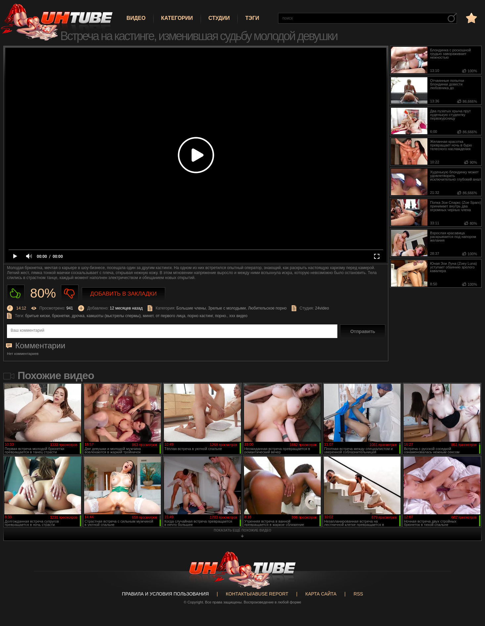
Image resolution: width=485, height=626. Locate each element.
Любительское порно (267, 308)
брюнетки (61, 315)
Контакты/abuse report (257, 594)
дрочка (78, 315)
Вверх (470, 589)
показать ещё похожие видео (242, 530)
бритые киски (37, 315)
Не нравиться (69, 293)
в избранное (471, 17)
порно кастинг (200, 315)
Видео (136, 18)
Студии (219, 18)
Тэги (252, 18)
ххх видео (238, 315)
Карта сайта (320, 594)
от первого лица (170, 315)
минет (148, 315)
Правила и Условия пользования (165, 594)
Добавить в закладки (123, 294)
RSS (358, 594)
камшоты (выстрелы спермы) (114, 315)
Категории (177, 18)
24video (322, 308)
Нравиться (15, 293)
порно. (221, 315)
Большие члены (191, 308)
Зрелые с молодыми (227, 308)
